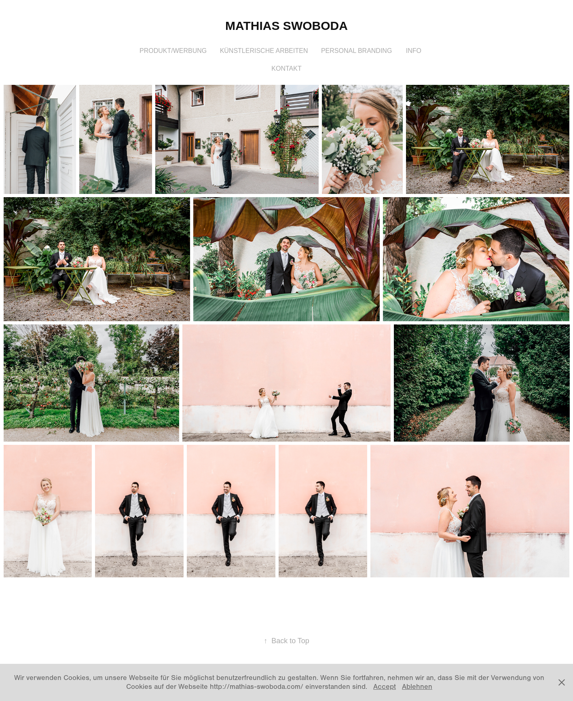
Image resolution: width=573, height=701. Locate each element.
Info (413, 50)
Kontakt (286, 68)
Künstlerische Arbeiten (264, 50)
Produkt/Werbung (173, 50)
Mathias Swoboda (286, 25)
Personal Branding (356, 50)
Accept (384, 686)
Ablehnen (417, 686)
